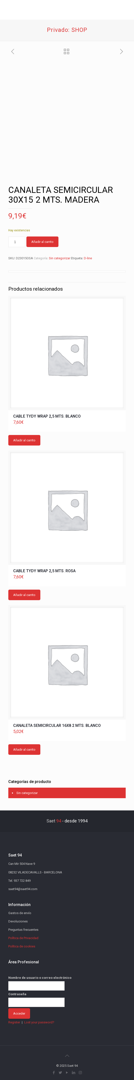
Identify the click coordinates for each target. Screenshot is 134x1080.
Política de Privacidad (23, 938)
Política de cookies (21, 946)
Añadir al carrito (42, 242)
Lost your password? (39, 1022)
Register (14, 1022)
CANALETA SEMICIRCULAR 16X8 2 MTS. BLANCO (57, 725)
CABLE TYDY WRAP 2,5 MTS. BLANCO (47, 416)
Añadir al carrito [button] (24, 440)
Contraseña (17, 994)
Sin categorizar (59, 258)
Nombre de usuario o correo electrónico (39, 978)
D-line (88, 258)
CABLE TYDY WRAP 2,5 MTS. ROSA (44, 571)
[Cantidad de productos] (16, 241)
